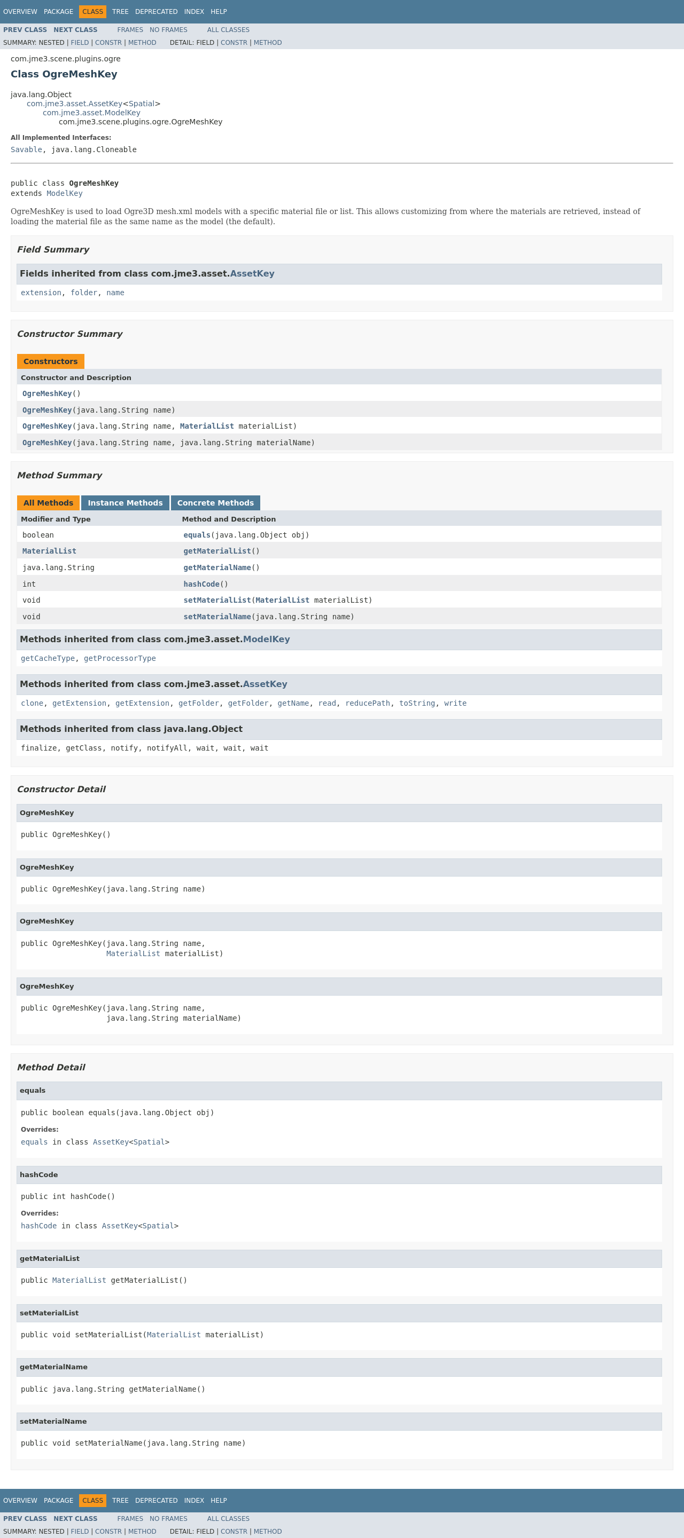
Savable (26, 149)
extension (41, 292)
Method (142, 42)
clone (32, 703)
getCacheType (48, 658)
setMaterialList (217, 600)
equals (197, 535)
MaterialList (207, 426)
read (327, 703)
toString (417, 703)
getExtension (79, 703)
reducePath (367, 703)
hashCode (202, 584)
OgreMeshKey (47, 393)
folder (84, 292)
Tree (120, 11)
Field (80, 42)
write (455, 703)
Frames (131, 30)
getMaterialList (217, 551)
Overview (20, 11)
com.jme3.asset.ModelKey (92, 112)
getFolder (198, 703)
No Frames (169, 30)
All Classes (228, 30)
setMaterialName (217, 616)
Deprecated (156, 11)
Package (58, 11)
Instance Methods (125, 503)
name (115, 292)
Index (194, 11)
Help (219, 11)
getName (293, 703)
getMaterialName (217, 567)
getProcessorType (120, 658)
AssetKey (252, 274)
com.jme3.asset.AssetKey (74, 103)
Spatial (141, 103)
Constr (108, 42)
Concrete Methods (215, 503)
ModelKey (64, 193)
